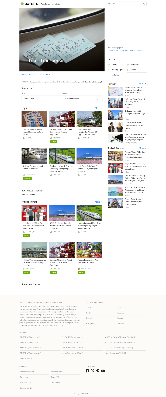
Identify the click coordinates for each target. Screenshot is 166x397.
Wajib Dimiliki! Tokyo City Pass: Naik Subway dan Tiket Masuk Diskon (33, 225)
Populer (32, 74)
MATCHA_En (85, 138)
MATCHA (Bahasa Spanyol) (30, 353)
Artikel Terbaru (44, 74)
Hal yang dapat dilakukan (115, 72)
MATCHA (29, 138)
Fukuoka (89, 318)
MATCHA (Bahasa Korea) (72, 342)
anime (111, 50)
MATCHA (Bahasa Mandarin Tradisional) (120, 337)
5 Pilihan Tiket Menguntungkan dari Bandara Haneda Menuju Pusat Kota (34, 262)
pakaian (126, 50)
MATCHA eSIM (26, 358)
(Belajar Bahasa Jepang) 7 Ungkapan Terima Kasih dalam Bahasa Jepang (134, 90)
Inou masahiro (30, 175)
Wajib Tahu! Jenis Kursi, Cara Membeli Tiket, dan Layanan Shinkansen (88, 168)
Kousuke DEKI (86, 268)
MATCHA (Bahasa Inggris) (73, 337)
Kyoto (88, 313)
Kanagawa (90, 323)
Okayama (120, 323)
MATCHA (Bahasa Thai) (29, 342)
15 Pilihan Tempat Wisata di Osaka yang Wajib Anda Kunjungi (135, 101)
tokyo (133, 50)
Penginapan (133, 64)
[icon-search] (144, 4)
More (98, 108)
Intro (24, 74)
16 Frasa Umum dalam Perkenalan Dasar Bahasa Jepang (134, 125)
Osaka (119, 308)
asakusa (118, 50)
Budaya (132, 70)
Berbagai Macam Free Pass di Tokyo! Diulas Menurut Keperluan (61, 131)
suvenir (140, 50)
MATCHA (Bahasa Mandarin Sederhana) (120, 342)
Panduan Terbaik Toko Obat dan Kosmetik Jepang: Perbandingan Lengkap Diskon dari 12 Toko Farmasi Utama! (135, 157)
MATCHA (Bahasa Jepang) (30, 337)
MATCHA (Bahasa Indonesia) (31, 348)
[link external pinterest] (98, 372)
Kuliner (112, 64)
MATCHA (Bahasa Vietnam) (73, 348)
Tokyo (88, 308)
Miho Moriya (30, 268)
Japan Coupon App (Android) (115, 353)
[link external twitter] (93, 372)
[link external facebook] (88, 372)
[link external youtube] (103, 372)
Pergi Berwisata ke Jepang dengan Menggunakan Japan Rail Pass (33, 131)
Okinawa (120, 318)
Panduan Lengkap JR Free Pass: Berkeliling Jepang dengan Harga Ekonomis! (61, 168)
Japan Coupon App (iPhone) (73, 353)
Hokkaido (120, 313)
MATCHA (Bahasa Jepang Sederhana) (119, 348)
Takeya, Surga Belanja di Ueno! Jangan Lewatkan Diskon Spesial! (134, 201)
